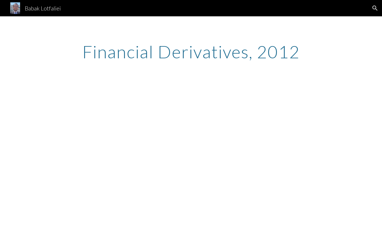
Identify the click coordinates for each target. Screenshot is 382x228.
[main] (191, 52)
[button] (375, 8)
